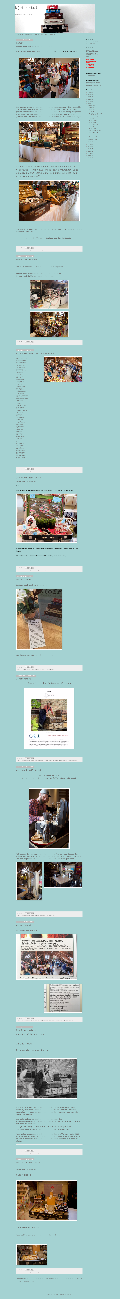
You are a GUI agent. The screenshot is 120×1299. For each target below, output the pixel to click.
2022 (89, 101)
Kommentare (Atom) (29, 1281)
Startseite (19, 34)
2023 (89, 99)
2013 (89, 155)
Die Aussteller (26, 471)
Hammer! (20, 43)
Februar (92, 137)
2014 (89, 153)
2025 (89, 94)
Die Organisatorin (26, 1030)
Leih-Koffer (29, 34)
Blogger (69, 1294)
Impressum (44, 34)
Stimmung (40, 250)
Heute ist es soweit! (28, 259)
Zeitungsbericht (72, 760)
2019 (89, 142)
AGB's (37, 34)
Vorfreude (34, 344)
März (91, 105)
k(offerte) (26, 8)
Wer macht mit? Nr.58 (28, 770)
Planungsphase (39, 760)
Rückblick (34, 250)
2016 (89, 149)
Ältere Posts (78, 1278)
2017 (89, 146)
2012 (89, 158)
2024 (89, 97)
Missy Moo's (54, 1235)
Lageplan (52, 34)
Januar (91, 139)
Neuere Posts (21, 1278)
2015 (89, 151)
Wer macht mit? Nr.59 (28, 478)
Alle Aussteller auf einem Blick (35, 353)
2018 (89, 144)
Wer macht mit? (60, 471)
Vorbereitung (44, 471)
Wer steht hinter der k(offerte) (56, 1153)
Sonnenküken (91, 75)
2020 (89, 103)
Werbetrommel (23, 579)
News (33, 760)
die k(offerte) (26, 250)
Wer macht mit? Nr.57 (28, 1162)
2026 (89, 92)
